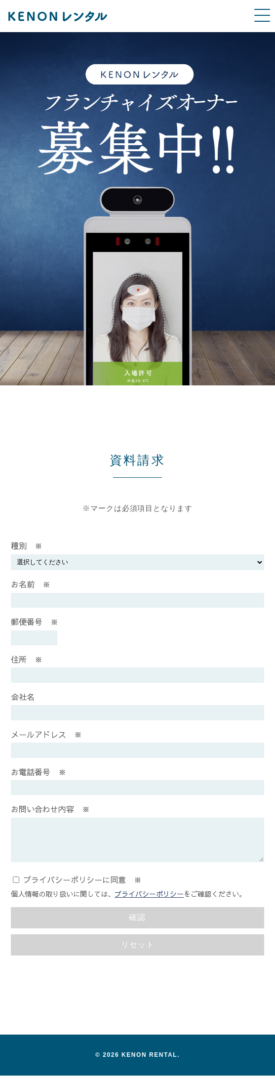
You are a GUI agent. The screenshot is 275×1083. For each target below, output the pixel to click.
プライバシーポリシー (149, 901)
